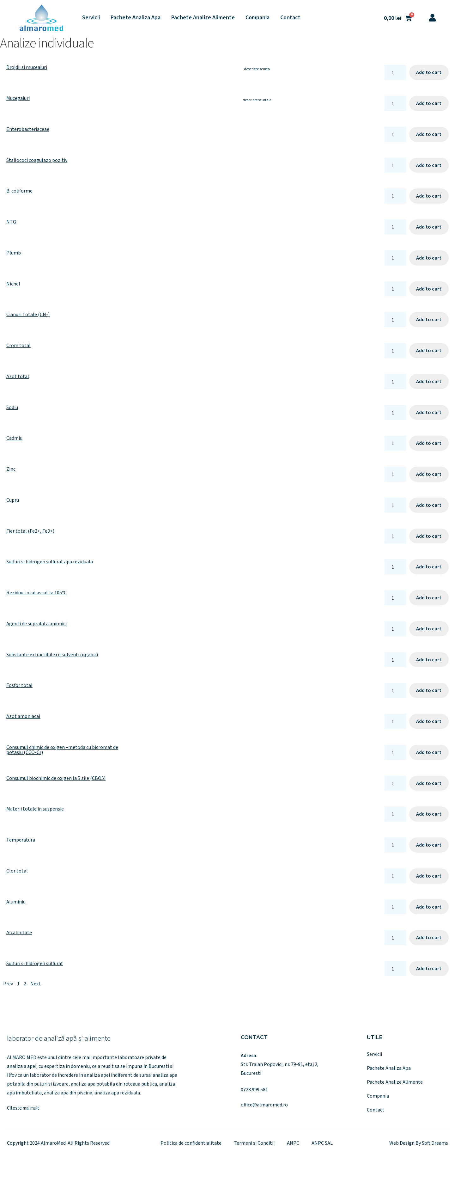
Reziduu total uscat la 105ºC (36, 592)
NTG (11, 221)
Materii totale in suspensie (35, 808)
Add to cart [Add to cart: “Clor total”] (428, 876)
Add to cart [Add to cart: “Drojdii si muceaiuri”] (428, 72)
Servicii (91, 17)
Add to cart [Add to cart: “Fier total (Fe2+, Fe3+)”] (428, 536)
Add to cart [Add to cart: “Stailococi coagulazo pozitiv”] (428, 165)
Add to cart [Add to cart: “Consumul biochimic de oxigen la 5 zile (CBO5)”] (428, 783)
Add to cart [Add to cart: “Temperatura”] (428, 845)
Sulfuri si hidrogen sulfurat (34, 963)
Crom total (18, 345)
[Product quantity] (395, 72)
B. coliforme (19, 190)
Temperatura (20, 839)
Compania (258, 17)
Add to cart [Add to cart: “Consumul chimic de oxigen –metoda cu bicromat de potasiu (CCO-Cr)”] (428, 752)
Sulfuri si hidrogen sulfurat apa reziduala (49, 561)
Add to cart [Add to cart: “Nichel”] (428, 288)
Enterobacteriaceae (27, 129)
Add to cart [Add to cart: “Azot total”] (428, 381)
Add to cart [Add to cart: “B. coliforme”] (428, 196)
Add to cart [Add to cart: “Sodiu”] (428, 412)
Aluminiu (16, 901)
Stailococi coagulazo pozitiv (36, 160)
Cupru (12, 500)
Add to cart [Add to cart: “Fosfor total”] (428, 690)
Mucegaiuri (18, 98)
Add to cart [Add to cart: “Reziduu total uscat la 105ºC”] (428, 597)
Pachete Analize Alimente (203, 17)
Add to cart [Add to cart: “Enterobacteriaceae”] (428, 134)
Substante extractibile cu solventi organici (52, 654)
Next (35, 983)
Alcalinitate (19, 932)
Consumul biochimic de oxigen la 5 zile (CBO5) (56, 778)
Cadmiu (14, 438)
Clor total (17, 870)
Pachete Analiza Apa (136, 17)
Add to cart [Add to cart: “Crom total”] (428, 350)
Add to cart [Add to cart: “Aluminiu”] (428, 906)
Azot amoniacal (23, 716)
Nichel (13, 283)
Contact (290, 17)
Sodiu (12, 407)
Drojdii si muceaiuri (26, 67)
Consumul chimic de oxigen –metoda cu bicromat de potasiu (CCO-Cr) (62, 750)
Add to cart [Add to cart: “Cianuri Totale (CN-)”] (428, 319)
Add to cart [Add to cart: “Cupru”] (428, 505)
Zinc (10, 469)
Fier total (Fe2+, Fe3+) (30, 531)
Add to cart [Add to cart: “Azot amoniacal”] (428, 721)
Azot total (17, 376)
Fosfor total (19, 685)
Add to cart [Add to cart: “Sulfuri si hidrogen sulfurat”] (428, 968)
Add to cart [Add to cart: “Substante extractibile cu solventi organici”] (428, 659)
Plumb (13, 252)
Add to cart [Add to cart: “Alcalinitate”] (428, 937)
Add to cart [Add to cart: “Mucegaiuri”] (428, 103)
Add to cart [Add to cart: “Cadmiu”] (428, 443)
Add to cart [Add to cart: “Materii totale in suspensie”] (428, 814)
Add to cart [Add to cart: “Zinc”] (428, 474)
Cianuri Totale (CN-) (28, 314)
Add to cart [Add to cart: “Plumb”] (428, 257)
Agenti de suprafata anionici (36, 623)
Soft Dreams (435, 1143)
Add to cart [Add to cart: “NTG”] (428, 227)
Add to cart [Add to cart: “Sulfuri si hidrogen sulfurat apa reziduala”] (428, 566)
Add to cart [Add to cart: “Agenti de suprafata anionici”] (428, 628)
